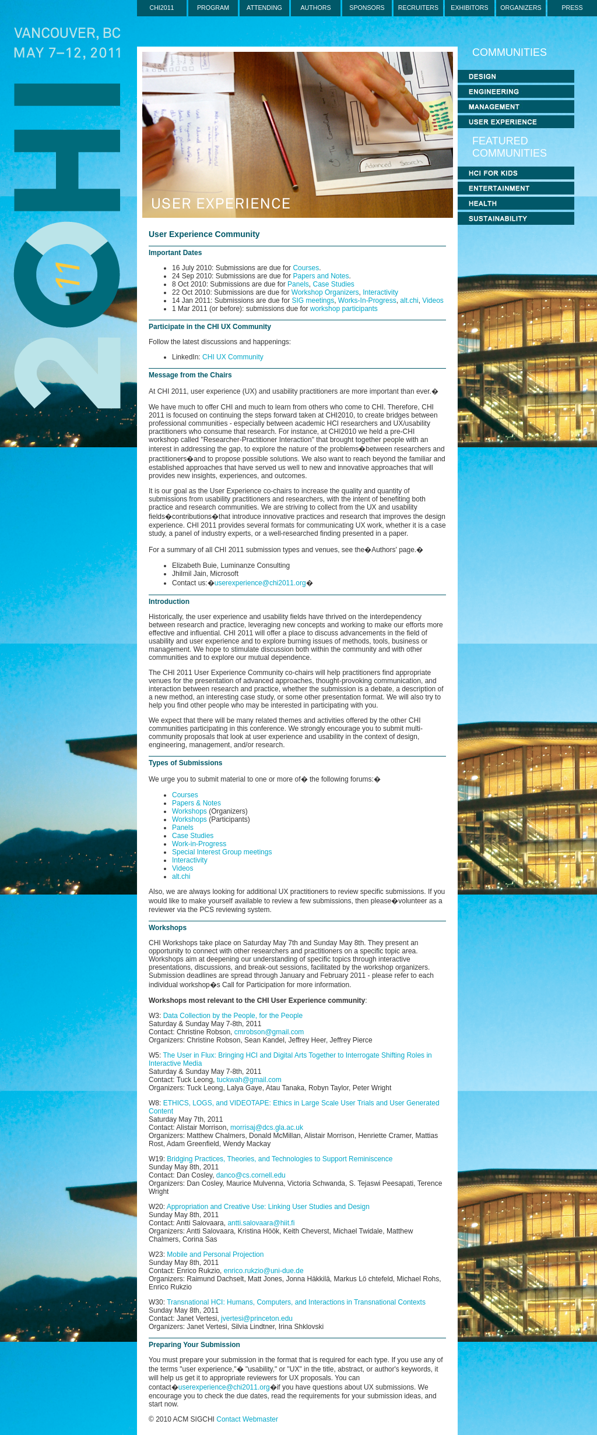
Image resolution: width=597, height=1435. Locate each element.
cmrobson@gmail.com (269, 1032)
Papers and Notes (321, 276)
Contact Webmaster (247, 1419)
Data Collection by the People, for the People (233, 1016)
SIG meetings (313, 300)
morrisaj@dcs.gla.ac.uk (266, 1127)
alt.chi (409, 300)
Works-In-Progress (367, 300)
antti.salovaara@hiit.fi (260, 1223)
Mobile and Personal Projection (215, 1254)
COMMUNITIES (509, 52)
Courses (306, 268)
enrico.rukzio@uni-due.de (264, 1271)
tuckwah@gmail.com (249, 1080)
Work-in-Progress (199, 844)
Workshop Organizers (325, 292)
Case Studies (333, 284)
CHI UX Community (233, 357)
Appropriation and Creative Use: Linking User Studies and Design (268, 1207)
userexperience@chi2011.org (260, 583)
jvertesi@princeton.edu (257, 1318)
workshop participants (344, 309)
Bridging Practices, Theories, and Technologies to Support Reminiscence (279, 1159)
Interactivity (380, 292)
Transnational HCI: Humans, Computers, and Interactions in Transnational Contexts (296, 1302)
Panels (298, 284)
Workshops (190, 811)
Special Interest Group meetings (222, 852)
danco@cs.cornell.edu (251, 1175)
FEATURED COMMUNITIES (509, 147)
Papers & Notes (196, 803)
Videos (432, 300)
